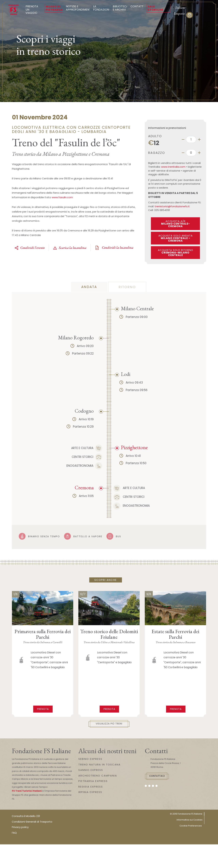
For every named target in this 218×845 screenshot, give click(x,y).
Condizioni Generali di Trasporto (32, 822)
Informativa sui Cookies (190, 820)
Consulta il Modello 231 (26, 816)
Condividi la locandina (114, 247)
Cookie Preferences (191, 826)
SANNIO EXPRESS (90, 770)
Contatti (137, 6)
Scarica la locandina (69, 248)
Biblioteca (120, 8)
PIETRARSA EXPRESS (93, 781)
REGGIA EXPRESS (90, 787)
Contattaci (161, 777)
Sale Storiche (155, 8)
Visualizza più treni (109, 724)
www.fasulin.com (62, 197)
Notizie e (79, 8)
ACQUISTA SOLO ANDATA (175, 238)
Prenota (43, 709)
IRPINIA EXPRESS (90, 793)
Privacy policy (20, 828)
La (102, 8)
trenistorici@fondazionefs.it (172, 206)
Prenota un (33, 9)
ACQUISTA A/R (175, 223)
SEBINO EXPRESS (90, 759)
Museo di (54, 8)
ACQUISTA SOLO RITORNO (175, 252)
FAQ (14, 833)
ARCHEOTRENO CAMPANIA (97, 776)
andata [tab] (89, 286)
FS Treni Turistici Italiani (27, 791)
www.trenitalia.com (173, 166)
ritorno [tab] (127, 287)
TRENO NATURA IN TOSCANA (99, 765)
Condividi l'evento (29, 248)
